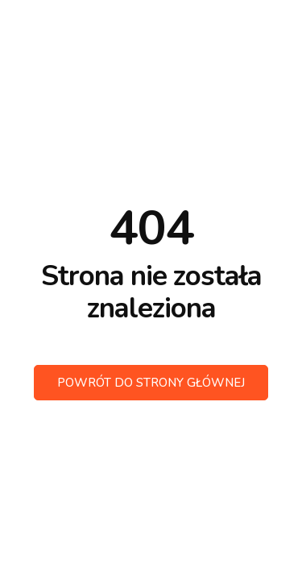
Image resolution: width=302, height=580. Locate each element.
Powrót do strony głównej (151, 383)
